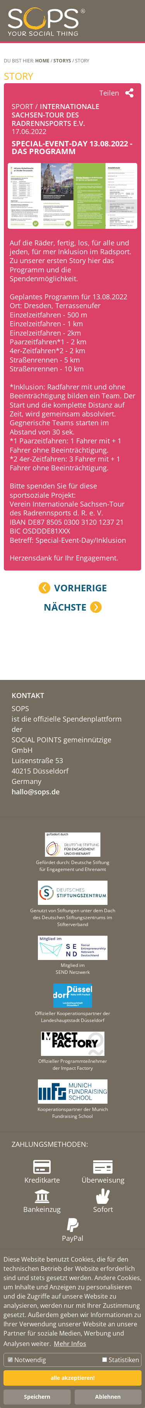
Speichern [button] (37, 1396)
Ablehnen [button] (108, 1396)
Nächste (65, 607)
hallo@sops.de (36, 791)
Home (42, 60)
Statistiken (120, 1360)
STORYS (62, 60)
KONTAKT (28, 695)
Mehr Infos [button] (70, 1343)
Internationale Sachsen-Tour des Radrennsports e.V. (55, 115)
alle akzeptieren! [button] (73, 1377)
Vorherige (80, 588)
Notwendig (27, 1360)
